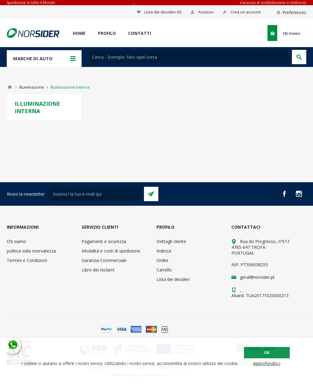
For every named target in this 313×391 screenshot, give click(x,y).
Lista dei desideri (173, 279)
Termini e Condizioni (27, 260)
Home (79, 33)
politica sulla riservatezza (31, 251)
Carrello (164, 270)
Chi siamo (16, 241)
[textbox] (189, 57)
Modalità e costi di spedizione (111, 251)
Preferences (294, 12)
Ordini (162, 260)
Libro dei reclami (98, 270)
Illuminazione (31, 87)
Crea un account (245, 12)
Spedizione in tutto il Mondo (31, 2)
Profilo (107, 33)
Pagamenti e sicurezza (104, 241)
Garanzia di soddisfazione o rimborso (273, 2)
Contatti (139, 33)
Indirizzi (163, 251)
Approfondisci (266, 363)
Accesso (205, 12)
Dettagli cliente (171, 241)
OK (267, 352)
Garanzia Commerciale (104, 260)
